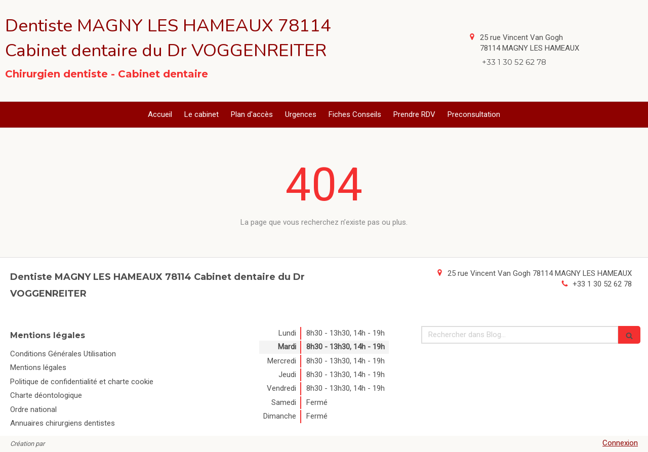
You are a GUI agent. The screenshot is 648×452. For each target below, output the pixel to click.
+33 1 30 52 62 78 (602, 284)
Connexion (620, 442)
